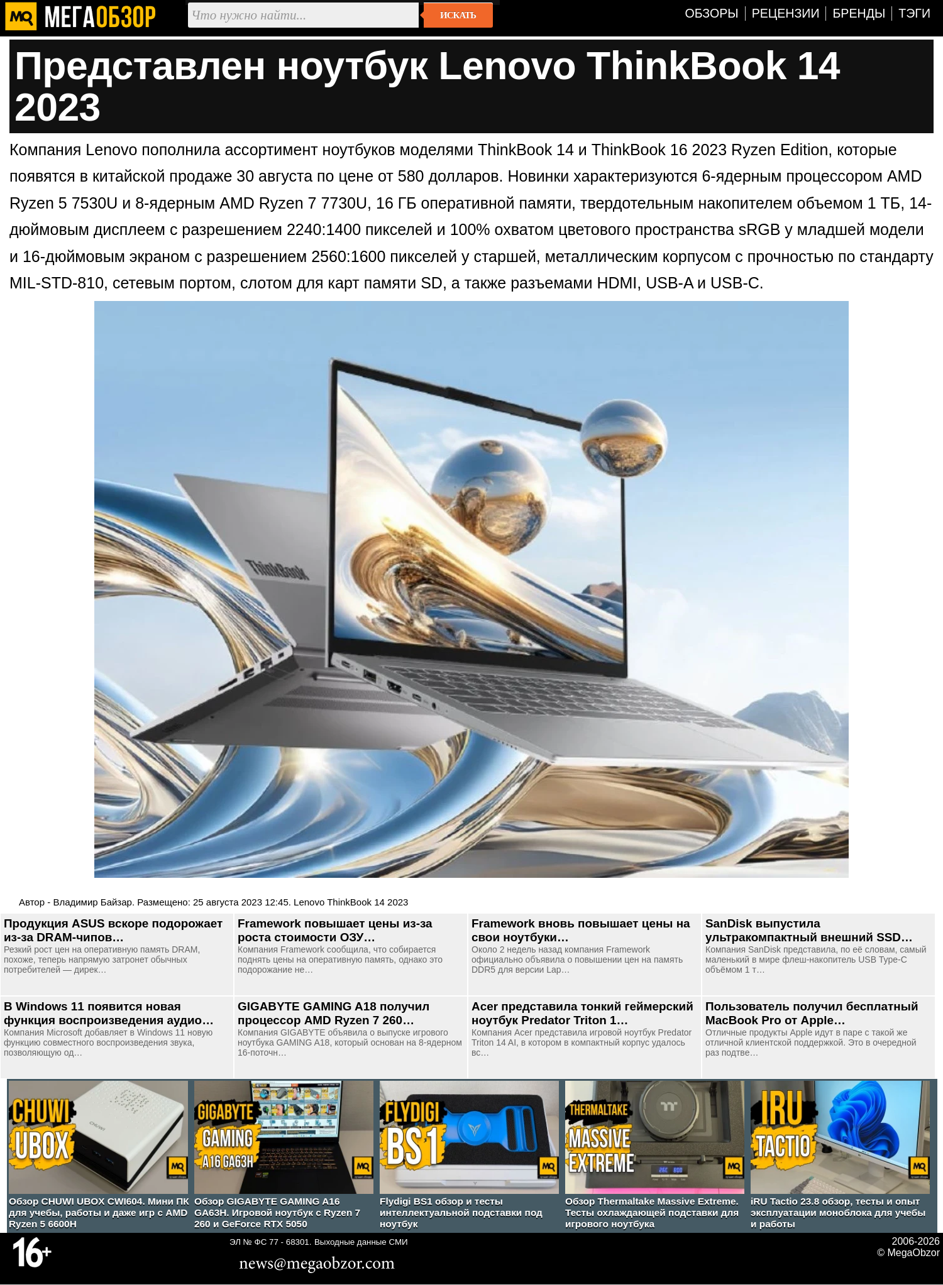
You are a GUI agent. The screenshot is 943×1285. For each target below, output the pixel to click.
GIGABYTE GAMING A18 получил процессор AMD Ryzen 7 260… (333, 1013)
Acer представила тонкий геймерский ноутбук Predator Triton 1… (582, 1013)
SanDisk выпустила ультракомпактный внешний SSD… (809, 930)
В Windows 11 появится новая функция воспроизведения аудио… (109, 1013)
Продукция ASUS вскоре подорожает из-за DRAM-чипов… (113, 930)
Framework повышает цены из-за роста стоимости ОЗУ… (335, 930)
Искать (458, 15)
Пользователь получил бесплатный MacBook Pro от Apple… (811, 1013)
